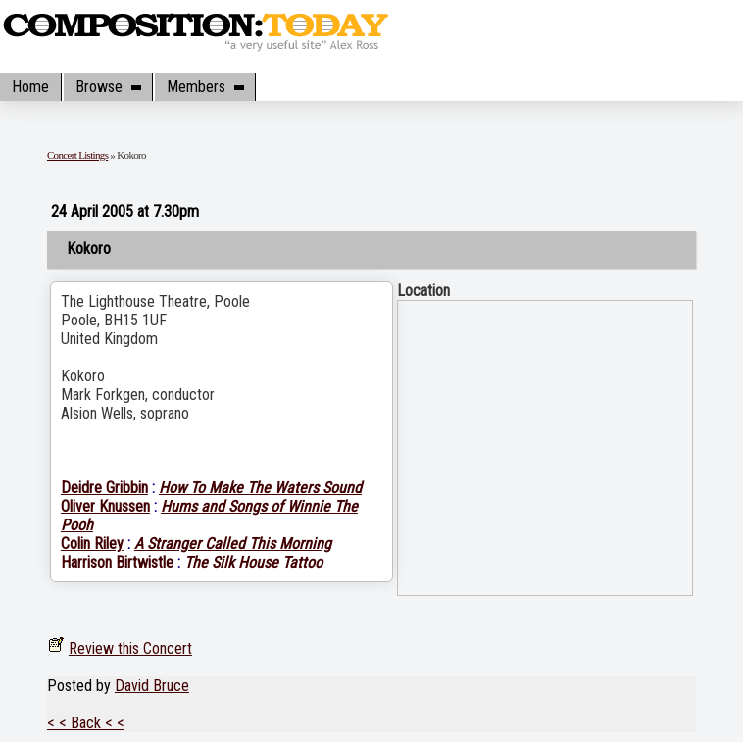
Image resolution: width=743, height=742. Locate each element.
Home (30, 86)
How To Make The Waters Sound (260, 487)
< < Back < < (85, 723)
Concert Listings (77, 155)
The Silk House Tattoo (253, 562)
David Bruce (152, 685)
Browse (107, 86)
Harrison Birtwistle (117, 562)
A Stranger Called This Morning (232, 543)
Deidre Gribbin (104, 487)
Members (205, 86)
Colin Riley (92, 543)
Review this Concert (130, 648)
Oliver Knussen (105, 506)
